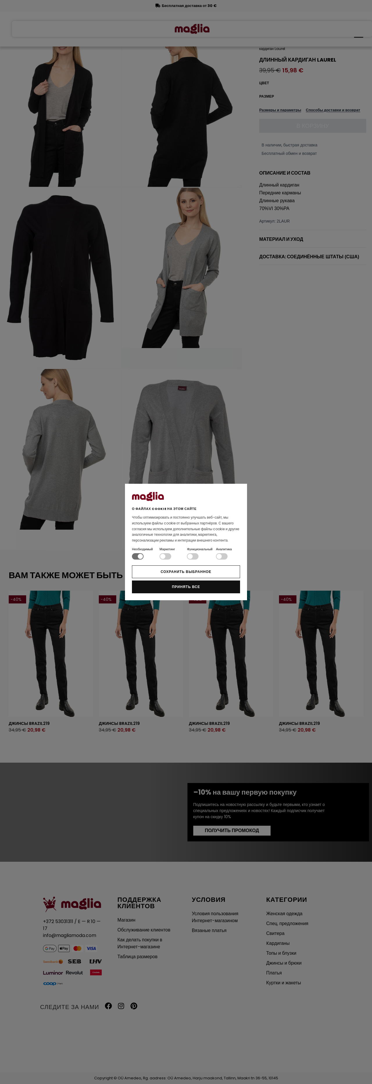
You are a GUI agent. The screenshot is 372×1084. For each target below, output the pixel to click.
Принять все (186, 586)
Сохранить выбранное (186, 571)
